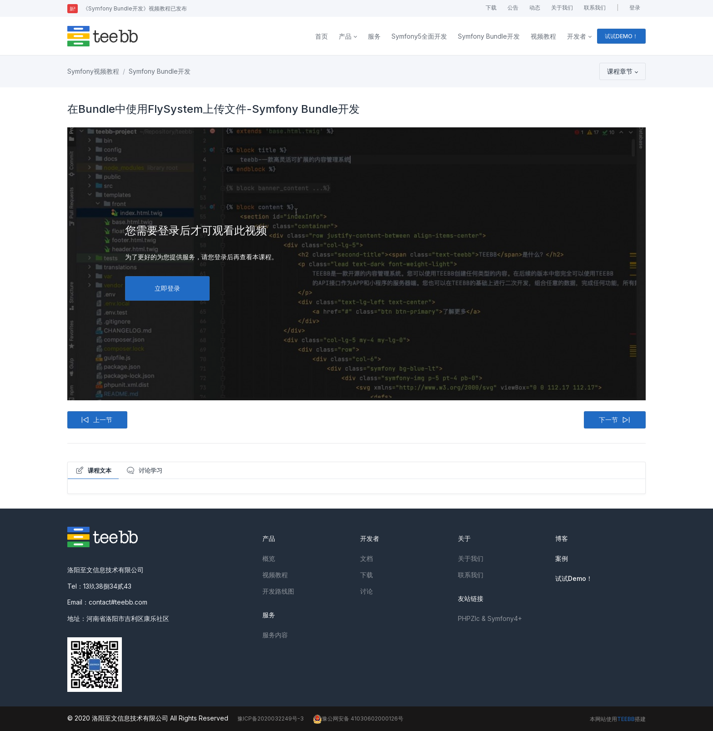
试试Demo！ (573, 578)
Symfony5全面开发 (419, 36)
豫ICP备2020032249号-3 (270, 718)
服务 (374, 36)
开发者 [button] (576, 36)
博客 (561, 538)
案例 (561, 558)
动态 (534, 7)
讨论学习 (144, 470)
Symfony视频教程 (93, 71)
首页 (321, 36)
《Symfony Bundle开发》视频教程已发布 (127, 8)
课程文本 (93, 470)
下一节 (615, 419)
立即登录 (167, 288)
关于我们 (562, 7)
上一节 (96, 419)
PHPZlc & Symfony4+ (490, 618)
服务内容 (275, 635)
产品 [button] (345, 36)
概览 (268, 558)
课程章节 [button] (620, 71)
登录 (634, 7)
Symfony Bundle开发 (489, 36)
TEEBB (626, 719)
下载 (491, 7)
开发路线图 (278, 591)
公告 (512, 7)
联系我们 (595, 7)
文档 (366, 558)
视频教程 (543, 36)
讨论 (366, 591)
